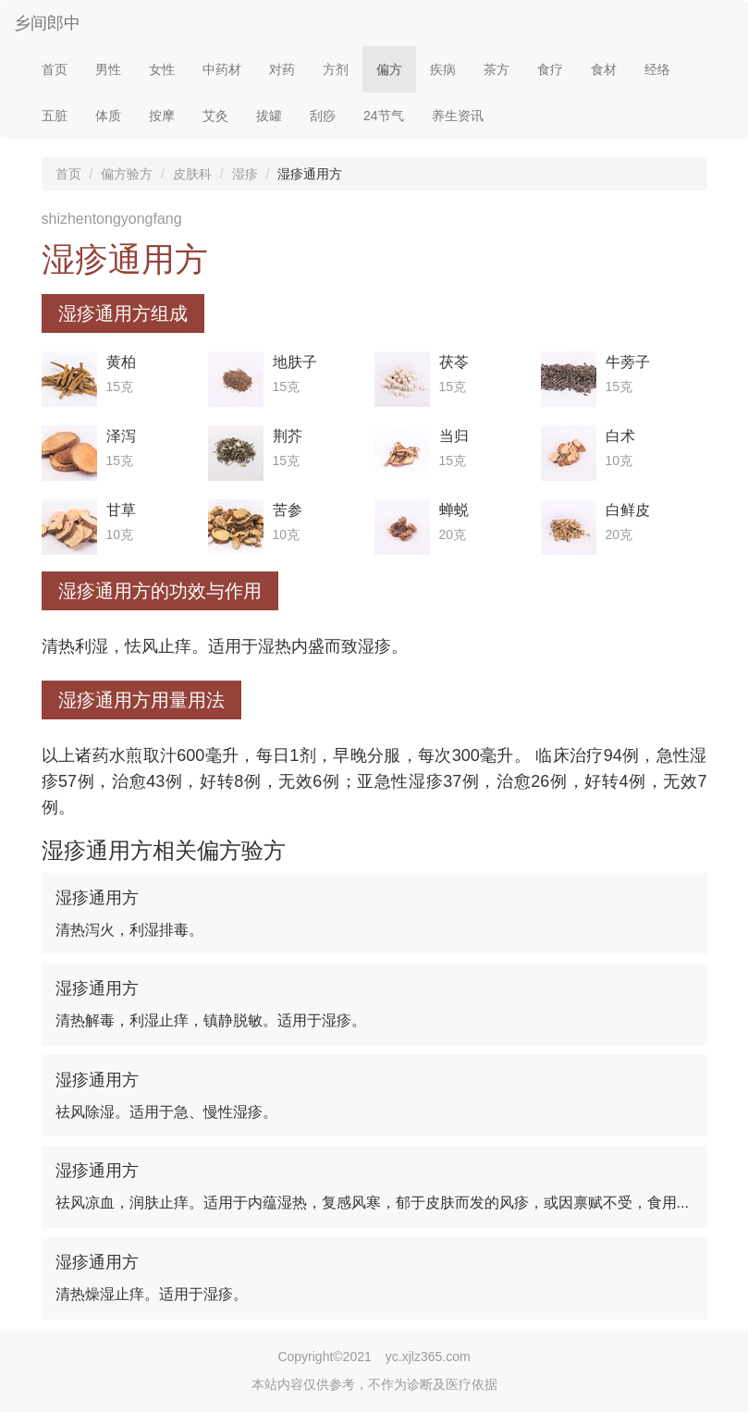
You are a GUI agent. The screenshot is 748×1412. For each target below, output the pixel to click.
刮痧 (323, 115)
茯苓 (454, 362)
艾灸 (215, 115)
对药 (282, 69)
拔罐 (269, 115)
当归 (454, 436)
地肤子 (295, 362)
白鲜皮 (628, 510)
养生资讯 (458, 115)
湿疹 (245, 173)
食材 (604, 69)
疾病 (443, 69)
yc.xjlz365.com (428, 1356)
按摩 (162, 115)
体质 (108, 115)
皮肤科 (192, 173)
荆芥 (287, 436)
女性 (162, 69)
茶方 (496, 69)
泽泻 (121, 436)
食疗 (550, 69)
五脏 (54, 115)
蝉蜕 (454, 510)
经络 (657, 69)
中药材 (221, 69)
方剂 (336, 69)
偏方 (389, 69)
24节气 (383, 115)
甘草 (121, 510)
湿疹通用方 (97, 898)
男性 (108, 69)
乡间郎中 (47, 23)
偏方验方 (127, 173)
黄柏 (121, 362)
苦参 (287, 510)
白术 (620, 436)
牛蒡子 (628, 362)
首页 (54, 69)
